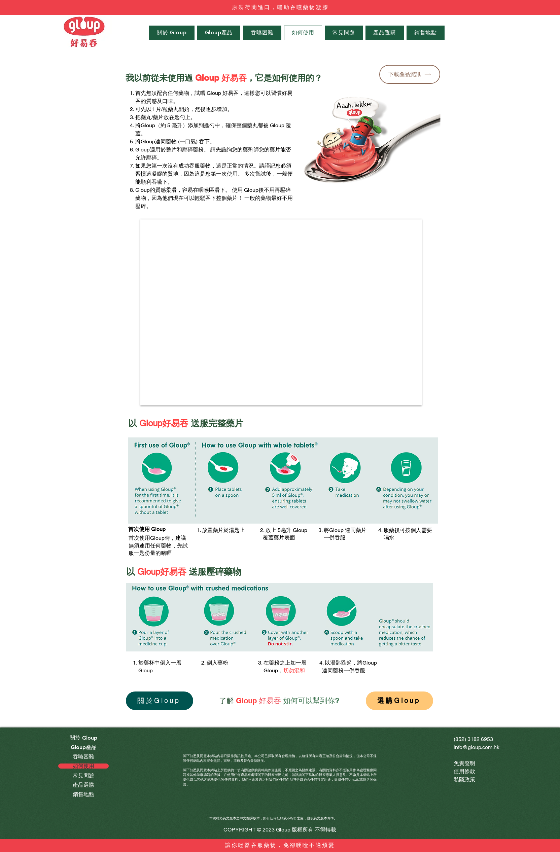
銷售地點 (83, 794)
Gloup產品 (84, 747)
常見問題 (83, 775)
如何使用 (83, 766)
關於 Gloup (83, 737)
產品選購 (83, 784)
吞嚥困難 (83, 756)
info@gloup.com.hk (476, 747)
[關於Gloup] (159, 700)
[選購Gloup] (399, 700)
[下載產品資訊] (409, 74)
